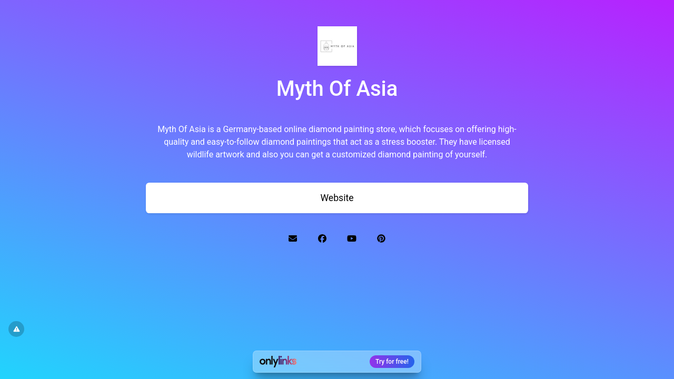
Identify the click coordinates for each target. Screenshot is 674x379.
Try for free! (392, 361)
